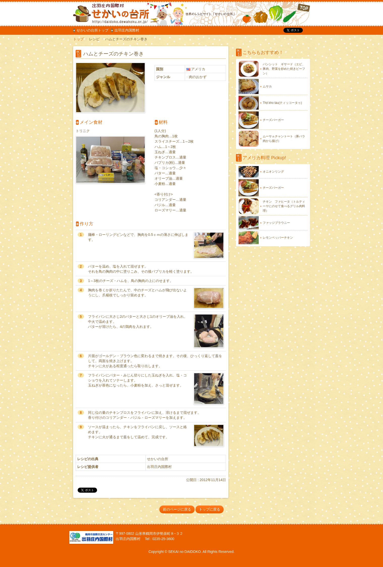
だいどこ (106, 12)
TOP (276, 14)
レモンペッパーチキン (278, 237)
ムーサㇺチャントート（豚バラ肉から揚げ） (284, 139)
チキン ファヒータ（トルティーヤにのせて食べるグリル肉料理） (284, 206)
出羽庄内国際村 (126, 30)
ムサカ (267, 86)
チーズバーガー (273, 120)
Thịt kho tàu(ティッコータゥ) (282, 103)
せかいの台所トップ (92, 30)
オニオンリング (273, 171)
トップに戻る (209, 509)
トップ (78, 39)
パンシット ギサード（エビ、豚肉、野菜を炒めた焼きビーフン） (284, 68)
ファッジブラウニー (276, 223)
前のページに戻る (177, 509)
